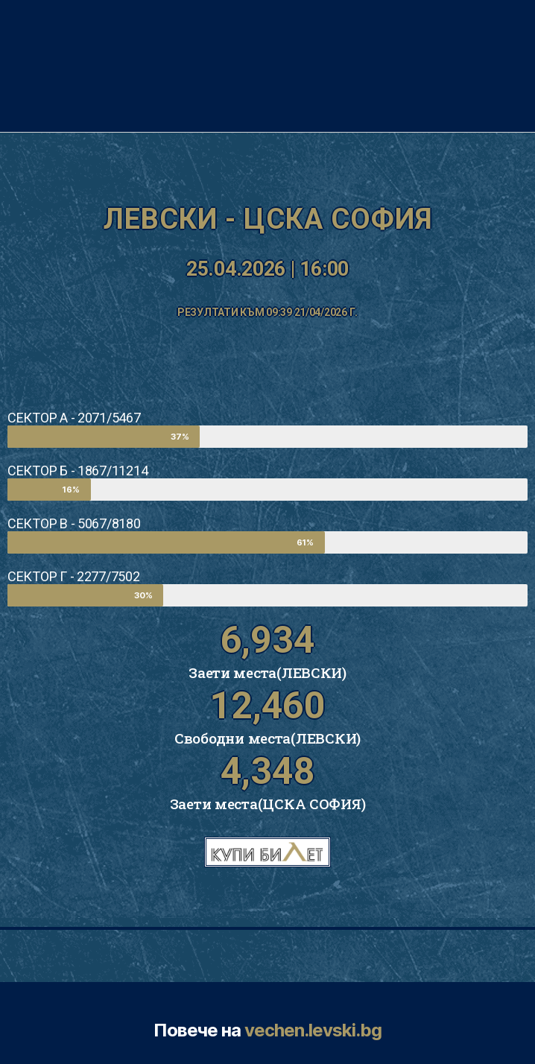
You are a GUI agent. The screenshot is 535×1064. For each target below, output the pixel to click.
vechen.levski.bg (313, 1030)
